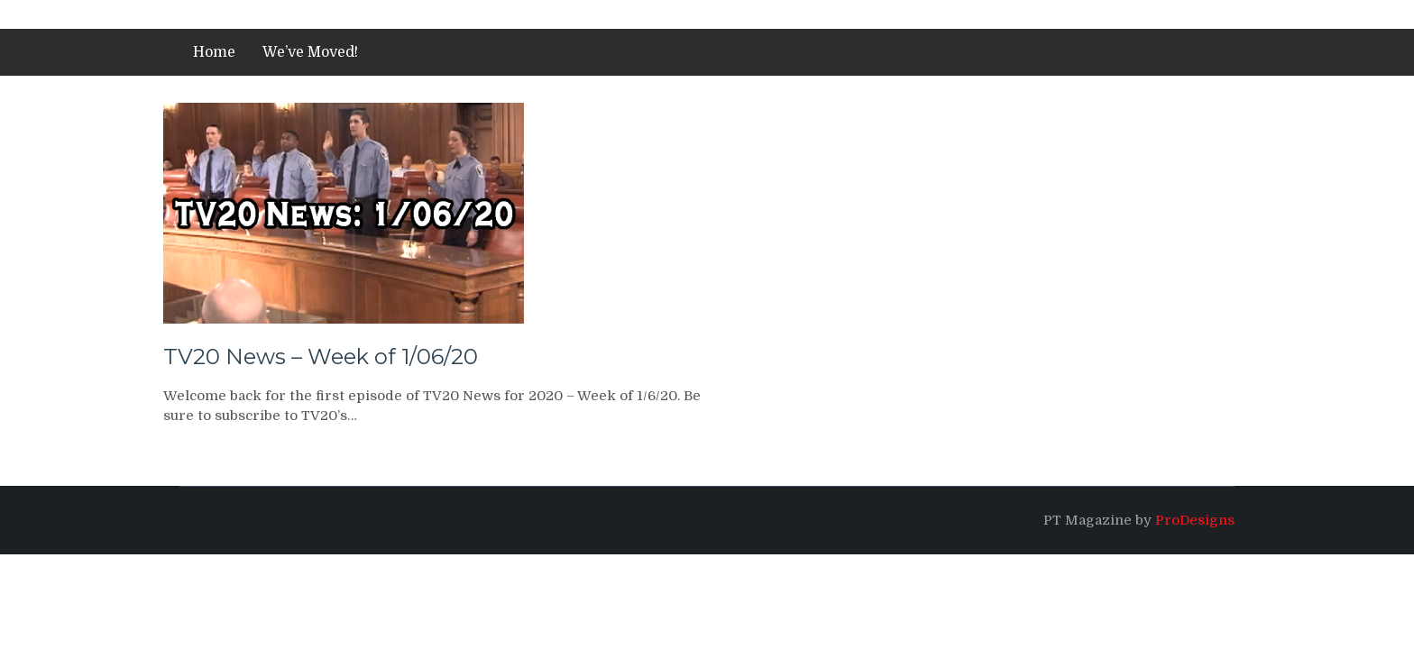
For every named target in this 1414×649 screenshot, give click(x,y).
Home (214, 52)
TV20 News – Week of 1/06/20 (320, 356)
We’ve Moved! (310, 52)
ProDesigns (1195, 520)
